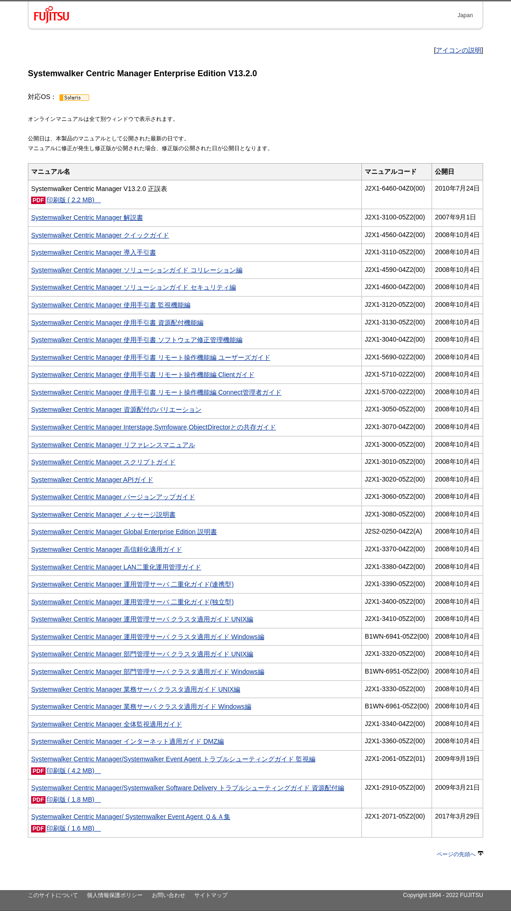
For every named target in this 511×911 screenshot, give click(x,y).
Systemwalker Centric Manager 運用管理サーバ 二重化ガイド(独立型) (132, 602)
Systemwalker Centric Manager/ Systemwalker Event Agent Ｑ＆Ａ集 (130, 816)
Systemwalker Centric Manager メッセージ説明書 (103, 514)
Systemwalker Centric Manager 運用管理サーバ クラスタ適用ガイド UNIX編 (142, 619)
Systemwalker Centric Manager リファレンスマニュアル (113, 445)
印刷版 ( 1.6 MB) (73, 828)
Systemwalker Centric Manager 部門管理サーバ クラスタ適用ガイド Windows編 (147, 671)
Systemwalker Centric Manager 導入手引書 (93, 252)
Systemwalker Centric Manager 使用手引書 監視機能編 (110, 305)
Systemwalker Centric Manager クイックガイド (100, 235)
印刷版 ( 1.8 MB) (73, 799)
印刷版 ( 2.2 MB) (73, 200)
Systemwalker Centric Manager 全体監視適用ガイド (106, 724)
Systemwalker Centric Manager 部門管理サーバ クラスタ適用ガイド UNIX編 (142, 654)
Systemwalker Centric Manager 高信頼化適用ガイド (106, 549)
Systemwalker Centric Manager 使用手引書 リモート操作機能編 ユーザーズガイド (150, 357)
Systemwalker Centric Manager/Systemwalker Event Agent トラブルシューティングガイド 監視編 (173, 759)
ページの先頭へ (460, 854)
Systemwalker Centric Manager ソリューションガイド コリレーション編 (136, 270)
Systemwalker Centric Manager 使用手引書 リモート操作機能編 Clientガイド (143, 374)
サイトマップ (211, 895)
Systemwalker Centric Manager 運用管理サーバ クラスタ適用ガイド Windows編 (147, 636)
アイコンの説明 (458, 50)
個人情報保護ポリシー (115, 895)
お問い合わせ (168, 895)
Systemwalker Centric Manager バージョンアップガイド (113, 497)
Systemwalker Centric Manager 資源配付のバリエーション (116, 409)
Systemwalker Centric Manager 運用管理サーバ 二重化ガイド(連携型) (132, 584)
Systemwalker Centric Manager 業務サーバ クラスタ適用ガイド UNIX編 (135, 689)
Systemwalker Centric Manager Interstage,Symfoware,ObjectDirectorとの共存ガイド (153, 427)
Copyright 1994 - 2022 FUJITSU (443, 895)
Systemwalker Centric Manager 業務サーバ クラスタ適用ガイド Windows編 (141, 706)
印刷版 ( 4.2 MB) (73, 770)
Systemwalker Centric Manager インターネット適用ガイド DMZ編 (127, 741)
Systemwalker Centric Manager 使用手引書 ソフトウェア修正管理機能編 (136, 339)
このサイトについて (53, 895)
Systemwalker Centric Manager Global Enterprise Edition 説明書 (124, 531)
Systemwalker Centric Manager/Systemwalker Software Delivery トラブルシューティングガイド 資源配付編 (187, 788)
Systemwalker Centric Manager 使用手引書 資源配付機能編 (117, 322)
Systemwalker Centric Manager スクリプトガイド (103, 462)
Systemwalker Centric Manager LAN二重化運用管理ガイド (116, 567)
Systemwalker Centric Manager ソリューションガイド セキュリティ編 (133, 287)
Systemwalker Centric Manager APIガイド (92, 479)
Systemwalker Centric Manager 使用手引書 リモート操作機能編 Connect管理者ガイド (156, 392)
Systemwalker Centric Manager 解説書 (87, 217)
